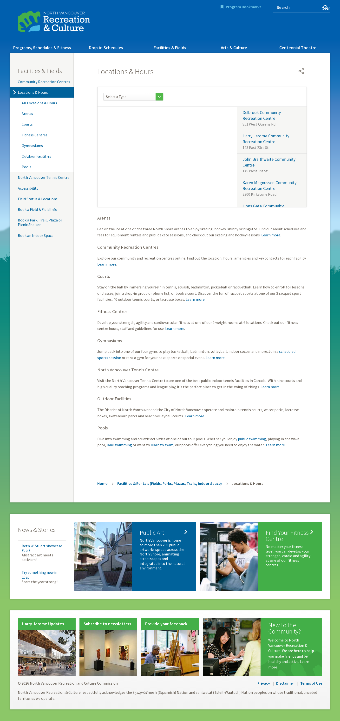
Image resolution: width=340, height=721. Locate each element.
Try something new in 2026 (39, 574)
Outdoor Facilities (36, 156)
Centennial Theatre (297, 47)
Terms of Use (311, 683)
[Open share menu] (301, 71)
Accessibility (28, 188)
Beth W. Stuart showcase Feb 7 (42, 548)
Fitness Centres (34, 135)
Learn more (270, 235)
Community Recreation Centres (44, 81)
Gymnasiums (32, 145)
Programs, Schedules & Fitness (42, 47)
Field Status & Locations (38, 198)
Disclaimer (285, 683)
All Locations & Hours (39, 102)
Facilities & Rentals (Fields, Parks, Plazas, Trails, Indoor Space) (169, 483)
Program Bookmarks (243, 6)
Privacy (263, 683)
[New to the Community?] (262, 647)
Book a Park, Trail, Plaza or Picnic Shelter (40, 222)
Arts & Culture (234, 47)
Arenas (27, 113)
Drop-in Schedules (106, 47)
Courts (27, 124)
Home (102, 483)
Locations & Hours (33, 92)
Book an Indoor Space (35, 235)
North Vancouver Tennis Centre (43, 177)
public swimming (252, 438)
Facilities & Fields (170, 47)
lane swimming (119, 444)
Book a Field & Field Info (37, 209)
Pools (26, 166)
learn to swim (162, 444)
